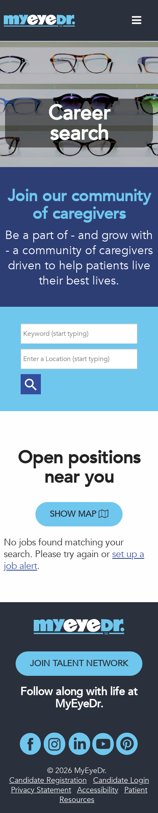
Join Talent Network (79, 663)
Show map (79, 514)
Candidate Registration (48, 780)
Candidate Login (121, 780)
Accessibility (97, 790)
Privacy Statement (41, 790)
